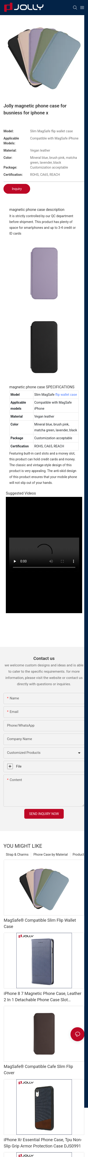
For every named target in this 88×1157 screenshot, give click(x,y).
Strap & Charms (17, 854)
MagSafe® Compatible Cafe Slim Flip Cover (38, 1069)
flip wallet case (66, 394)
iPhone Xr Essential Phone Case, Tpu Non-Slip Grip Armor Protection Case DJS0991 (43, 1142)
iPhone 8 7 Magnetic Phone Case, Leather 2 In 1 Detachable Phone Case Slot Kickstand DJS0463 (42, 997)
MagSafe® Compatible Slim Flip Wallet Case (40, 923)
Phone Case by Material (50, 854)
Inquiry (17, 189)
